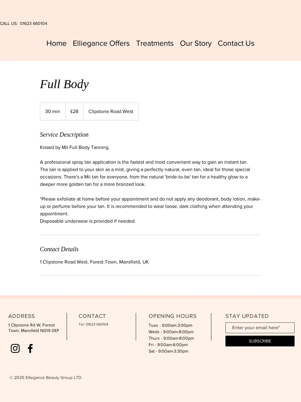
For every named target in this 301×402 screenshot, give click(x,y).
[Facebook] (30, 348)
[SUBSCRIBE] (260, 341)
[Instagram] (15, 348)
